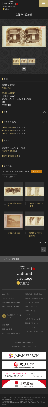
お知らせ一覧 (30, 310)
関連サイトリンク (32, 323)
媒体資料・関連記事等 (33, 294)
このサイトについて (32, 319)
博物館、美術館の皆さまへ (35, 298)
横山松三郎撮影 (8, 92)
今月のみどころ (31, 306)
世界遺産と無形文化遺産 (11, 302)
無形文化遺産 (7, 329)
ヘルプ (27, 315)
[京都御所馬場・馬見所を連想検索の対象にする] (26, 203)
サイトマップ (30, 327)
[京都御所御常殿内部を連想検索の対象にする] (5, 203)
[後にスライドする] (42, 242)
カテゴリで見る (8, 298)
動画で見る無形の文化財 (11, 333)
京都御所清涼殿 (14, 233)
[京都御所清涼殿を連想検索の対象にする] (5, 233)
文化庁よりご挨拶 (32, 302)
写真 (4, 88)
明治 (9, 88)
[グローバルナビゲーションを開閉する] (43, 3)
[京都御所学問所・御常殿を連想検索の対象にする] (26, 233)
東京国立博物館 (8, 133)
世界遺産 (5, 325)
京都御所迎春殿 (8, 127)
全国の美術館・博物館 (10, 306)
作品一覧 (5, 294)
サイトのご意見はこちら (34, 331)
